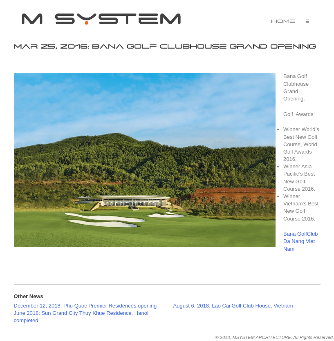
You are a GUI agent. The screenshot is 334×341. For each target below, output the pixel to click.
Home (283, 21)
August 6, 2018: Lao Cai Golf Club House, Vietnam (233, 306)
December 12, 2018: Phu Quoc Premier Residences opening (85, 306)
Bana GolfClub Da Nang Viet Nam (300, 241)
